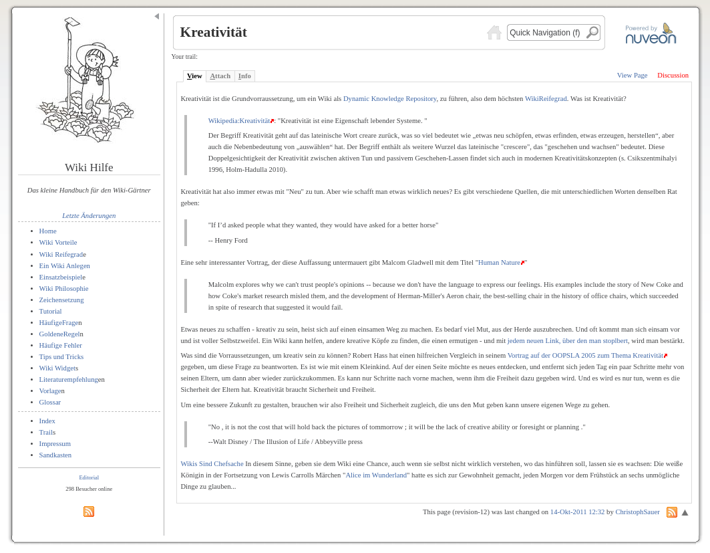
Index (47, 421)
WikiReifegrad (546, 98)
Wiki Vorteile (58, 242)
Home (48, 231)
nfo (244, 76)
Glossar (50, 402)
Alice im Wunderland (376, 475)
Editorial (89, 477)
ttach (220, 76)
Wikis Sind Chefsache (211, 463)
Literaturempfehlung (68, 379)
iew (194, 76)
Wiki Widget (57, 368)
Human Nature (499, 262)
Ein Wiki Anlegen (64, 265)
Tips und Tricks (61, 356)
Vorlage (50, 391)
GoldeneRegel (59, 334)
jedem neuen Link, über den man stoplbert (568, 340)
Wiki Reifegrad (61, 254)
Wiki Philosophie (64, 288)
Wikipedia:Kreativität (239, 120)
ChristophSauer (637, 512)
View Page (632, 75)
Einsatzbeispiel (61, 277)
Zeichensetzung (61, 300)
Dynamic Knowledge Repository (390, 98)
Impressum (55, 443)
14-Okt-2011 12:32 (577, 512)
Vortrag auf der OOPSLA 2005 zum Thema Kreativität (585, 355)
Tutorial (50, 311)
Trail (46, 432)
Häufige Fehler (60, 345)
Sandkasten (55, 455)
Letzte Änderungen (89, 215)
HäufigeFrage (59, 322)
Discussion (673, 75)
